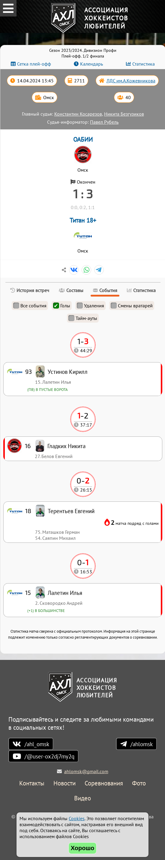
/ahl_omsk (37, 744)
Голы (61, 306)
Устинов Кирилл (68, 371)
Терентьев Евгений (71, 511)
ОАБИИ (83, 139)
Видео (82, 798)
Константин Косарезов (78, 114)
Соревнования (104, 783)
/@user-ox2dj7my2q (49, 756)
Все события (29, 306)
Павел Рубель (104, 122)
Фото (139, 783)
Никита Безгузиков (124, 114)
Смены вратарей (132, 306)
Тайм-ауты (82, 318)
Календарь (91, 63)
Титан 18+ (83, 220)
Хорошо (82, 848)
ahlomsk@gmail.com (86, 771)
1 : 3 (83, 193)
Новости (64, 783)
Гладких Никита (66, 446)
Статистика (143, 63)
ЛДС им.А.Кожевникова (130, 80)
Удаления (90, 306)
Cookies (77, 818)
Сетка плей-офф (34, 63)
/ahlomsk (141, 744)
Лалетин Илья (65, 592)
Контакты (31, 783)
